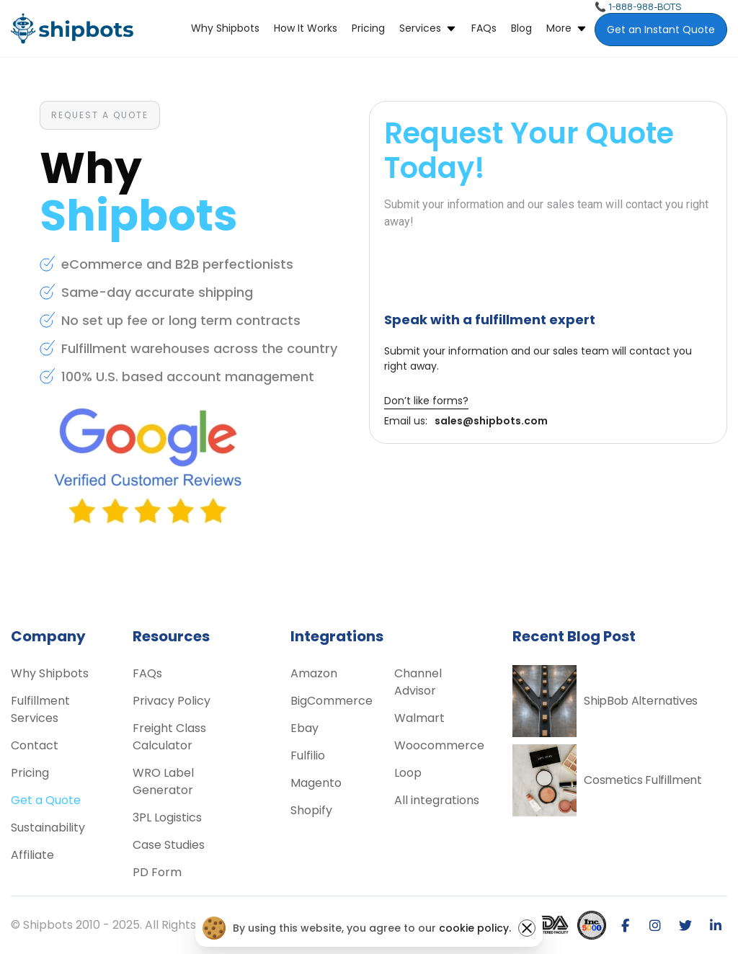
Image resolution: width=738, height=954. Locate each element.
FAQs (484, 28)
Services (420, 28)
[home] (72, 28)
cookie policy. (475, 928)
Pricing (368, 28)
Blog (521, 28)
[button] (428, 28)
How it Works (305, 28)
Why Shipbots (225, 28)
